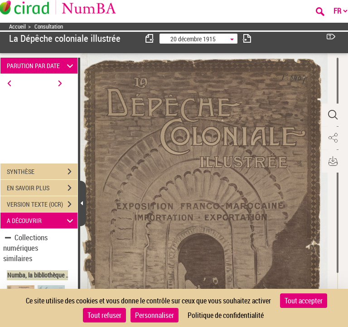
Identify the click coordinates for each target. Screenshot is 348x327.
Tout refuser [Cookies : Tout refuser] (104, 315)
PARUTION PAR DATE (41, 66)
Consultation (48, 26)
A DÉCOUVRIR (41, 220)
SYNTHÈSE (42, 171)
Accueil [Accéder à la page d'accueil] (17, 26)
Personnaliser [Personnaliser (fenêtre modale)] (154, 315)
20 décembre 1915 (193, 39)
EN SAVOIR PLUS (42, 188)
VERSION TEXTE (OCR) (42, 204)
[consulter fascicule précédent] (150, 38)
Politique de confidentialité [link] (226, 315)
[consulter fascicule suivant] (247, 38)
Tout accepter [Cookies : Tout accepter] (304, 301)
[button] (332, 115)
